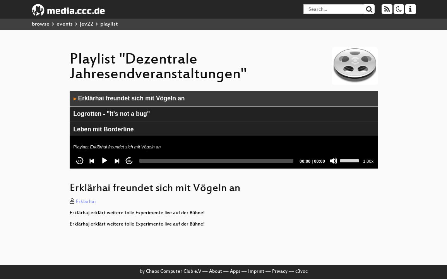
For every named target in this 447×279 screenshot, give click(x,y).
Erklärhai (86, 202)
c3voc (301, 271)
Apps (235, 271)
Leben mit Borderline (104, 129)
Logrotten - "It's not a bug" (112, 113)
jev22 (86, 24)
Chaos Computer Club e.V (173, 271)
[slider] (216, 161)
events (65, 24)
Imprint (256, 271)
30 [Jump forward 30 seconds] (129, 161)
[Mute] (333, 161)
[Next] (117, 161)
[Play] (104, 161)
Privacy (280, 271)
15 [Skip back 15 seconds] (79, 161)
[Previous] (92, 161)
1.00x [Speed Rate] (368, 161)
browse (41, 24)
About (215, 271)
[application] (224, 130)
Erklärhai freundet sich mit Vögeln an (129, 98)
